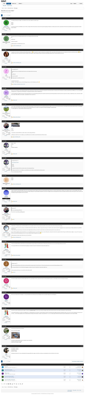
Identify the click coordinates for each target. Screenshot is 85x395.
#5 (82, 88)
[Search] (80, 3)
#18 (82, 308)
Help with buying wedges (8, 369)
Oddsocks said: (14, 263)
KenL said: (13, 208)
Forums (8, 3)
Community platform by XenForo (39, 393)
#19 (82, 326)
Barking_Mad (4, 12)
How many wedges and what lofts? (10, 379)
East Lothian (8, 153)
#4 (82, 66)
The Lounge (13, 370)
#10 (82, 175)
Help (78, 390)
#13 (82, 223)
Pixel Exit (52, 393)
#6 (82, 104)
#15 (82, 259)
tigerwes (6, 380)
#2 (82, 34)
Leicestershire (8, 134)
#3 (82, 49)
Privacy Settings (69, 391)
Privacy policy (75, 390)
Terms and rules (70, 390)
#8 (82, 141)
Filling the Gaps (7, 373)
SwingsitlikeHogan (78, 367)
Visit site (6, 30)
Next (9, 15)
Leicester (8, 235)
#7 (82, 121)
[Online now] (6, 95)
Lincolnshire (8, 338)
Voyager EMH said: (14, 160)
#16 (82, 276)
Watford (9, 62)
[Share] (81, 18)
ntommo (79, 374)
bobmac (80, 370)
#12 (82, 205)
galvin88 (6, 367)
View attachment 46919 (15, 162)
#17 (82, 292)
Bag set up (6, 366)
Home (4, 3)
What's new (14, 3)
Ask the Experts (13, 367)
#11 (82, 188)
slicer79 (6, 377)
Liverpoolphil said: (14, 69)
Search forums (9, 5)
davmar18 (6, 370)
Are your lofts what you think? (9, 376)
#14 (82, 241)
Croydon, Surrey (7, 254)
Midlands (8, 271)
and (17, 45)
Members (20, 3)
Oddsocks (79, 380)
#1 (82, 18)
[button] (17, 3)
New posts (4, 5)
